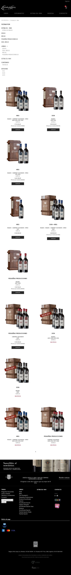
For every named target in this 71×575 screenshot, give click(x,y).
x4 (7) (3, 75)
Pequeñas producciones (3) (9, 39)
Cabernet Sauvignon (18, 337)
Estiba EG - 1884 (15, 20)
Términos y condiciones (8, 495)
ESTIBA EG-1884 (36, 13)
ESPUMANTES (19, 13)
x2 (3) (3, 73)
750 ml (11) (5, 64)
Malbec (53, 119)
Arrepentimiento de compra (7, 501)
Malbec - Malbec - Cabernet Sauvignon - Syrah (53, 228)
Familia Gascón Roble (25, 512)
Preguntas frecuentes (7, 491)
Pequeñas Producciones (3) (10, 54)
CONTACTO (63, 13)
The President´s (23, 495)
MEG (20, 493)
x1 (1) (3, 71)
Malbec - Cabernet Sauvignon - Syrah (17, 119)
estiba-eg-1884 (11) (7, 30)
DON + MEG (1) (5, 42)
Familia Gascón (23, 514)
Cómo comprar (5, 493)
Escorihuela (5, 20)
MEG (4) (3, 36)
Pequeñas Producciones (26, 497)
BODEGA (51, 13)
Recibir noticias (64, 478)
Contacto (4, 497)
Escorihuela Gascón (24, 510)
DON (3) (3, 33)
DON (20, 491)
